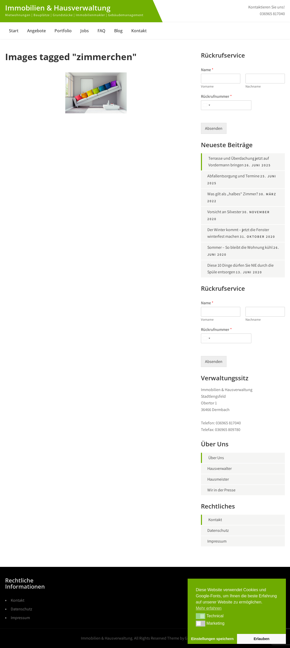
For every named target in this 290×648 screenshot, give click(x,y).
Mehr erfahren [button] (209, 608)
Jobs (84, 31)
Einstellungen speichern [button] (212, 639)
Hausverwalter (219, 468)
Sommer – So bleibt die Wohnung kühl (240, 247)
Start (13, 31)
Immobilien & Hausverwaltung (58, 8)
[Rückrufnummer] (226, 105)
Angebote (36, 31)
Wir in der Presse (221, 490)
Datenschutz (218, 530)
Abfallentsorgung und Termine (233, 176)
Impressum (217, 541)
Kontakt (139, 31)
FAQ (101, 31)
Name (207, 69)
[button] (200, 616)
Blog (118, 31)
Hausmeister (218, 479)
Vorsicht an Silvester (224, 211)
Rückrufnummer (216, 96)
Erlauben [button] (262, 639)
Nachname (253, 86)
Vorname (207, 86)
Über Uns (216, 457)
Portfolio (63, 31)
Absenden (213, 128)
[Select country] (206, 105)
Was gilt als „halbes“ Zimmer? (232, 194)
